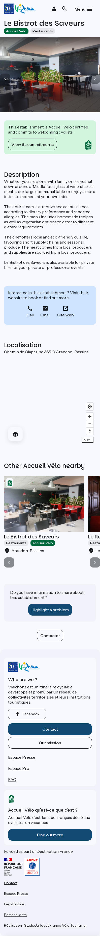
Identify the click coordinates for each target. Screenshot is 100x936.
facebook (31, 714)
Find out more (50, 834)
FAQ (12, 779)
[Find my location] (89, 406)
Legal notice (14, 904)
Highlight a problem (50, 609)
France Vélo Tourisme (68, 925)
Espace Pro (18, 768)
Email (45, 314)
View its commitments (32, 144)
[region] (50, 399)
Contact (50, 729)
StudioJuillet (34, 925)
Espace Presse (21, 757)
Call (30, 314)
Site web (65, 314)
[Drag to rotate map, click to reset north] (89, 431)
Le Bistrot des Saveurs (31, 536)
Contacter (50, 635)
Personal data (15, 914)
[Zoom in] (89, 416)
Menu (80, 9)
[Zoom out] (89, 423)
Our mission (50, 742)
